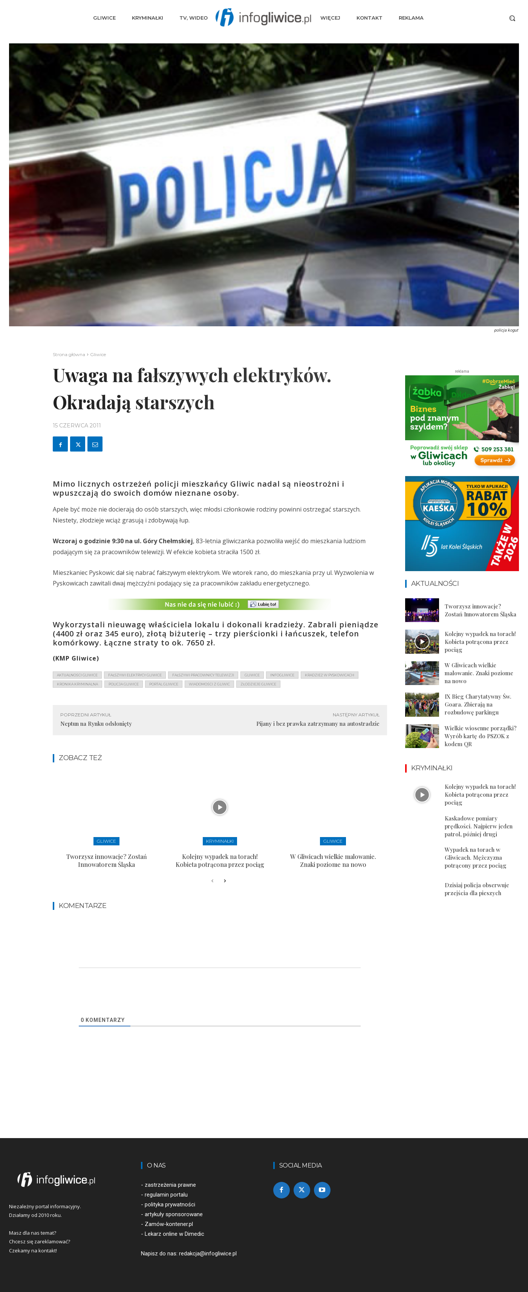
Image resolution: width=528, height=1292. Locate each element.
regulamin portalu (166, 1194)
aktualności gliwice (77, 675)
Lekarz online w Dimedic (174, 1234)
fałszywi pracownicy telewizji (203, 675)
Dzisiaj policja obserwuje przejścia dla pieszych (477, 889)
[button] (512, 18)
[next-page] (224, 881)
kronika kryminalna (77, 684)
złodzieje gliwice (258, 684)
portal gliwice (163, 684)
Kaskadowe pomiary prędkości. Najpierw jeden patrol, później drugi (479, 826)
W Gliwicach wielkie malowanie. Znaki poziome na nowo (333, 860)
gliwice (252, 675)
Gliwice (98, 354)
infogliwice (282, 675)
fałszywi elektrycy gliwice (135, 675)
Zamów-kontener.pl (169, 1224)
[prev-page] (212, 881)
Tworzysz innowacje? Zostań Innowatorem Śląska (106, 860)
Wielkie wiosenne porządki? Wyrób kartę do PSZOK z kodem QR (481, 736)
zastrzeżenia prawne (170, 1184)
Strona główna (69, 354)
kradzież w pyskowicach (329, 675)
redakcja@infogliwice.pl (208, 1253)
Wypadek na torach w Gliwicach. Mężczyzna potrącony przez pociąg (476, 857)
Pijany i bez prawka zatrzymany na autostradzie (318, 723)
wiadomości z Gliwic (209, 684)
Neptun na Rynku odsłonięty (96, 723)
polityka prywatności (170, 1204)
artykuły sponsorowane (174, 1214)
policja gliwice (124, 684)
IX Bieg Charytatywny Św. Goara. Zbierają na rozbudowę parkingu (478, 704)
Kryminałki (220, 841)
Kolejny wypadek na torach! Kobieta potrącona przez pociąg (220, 860)
